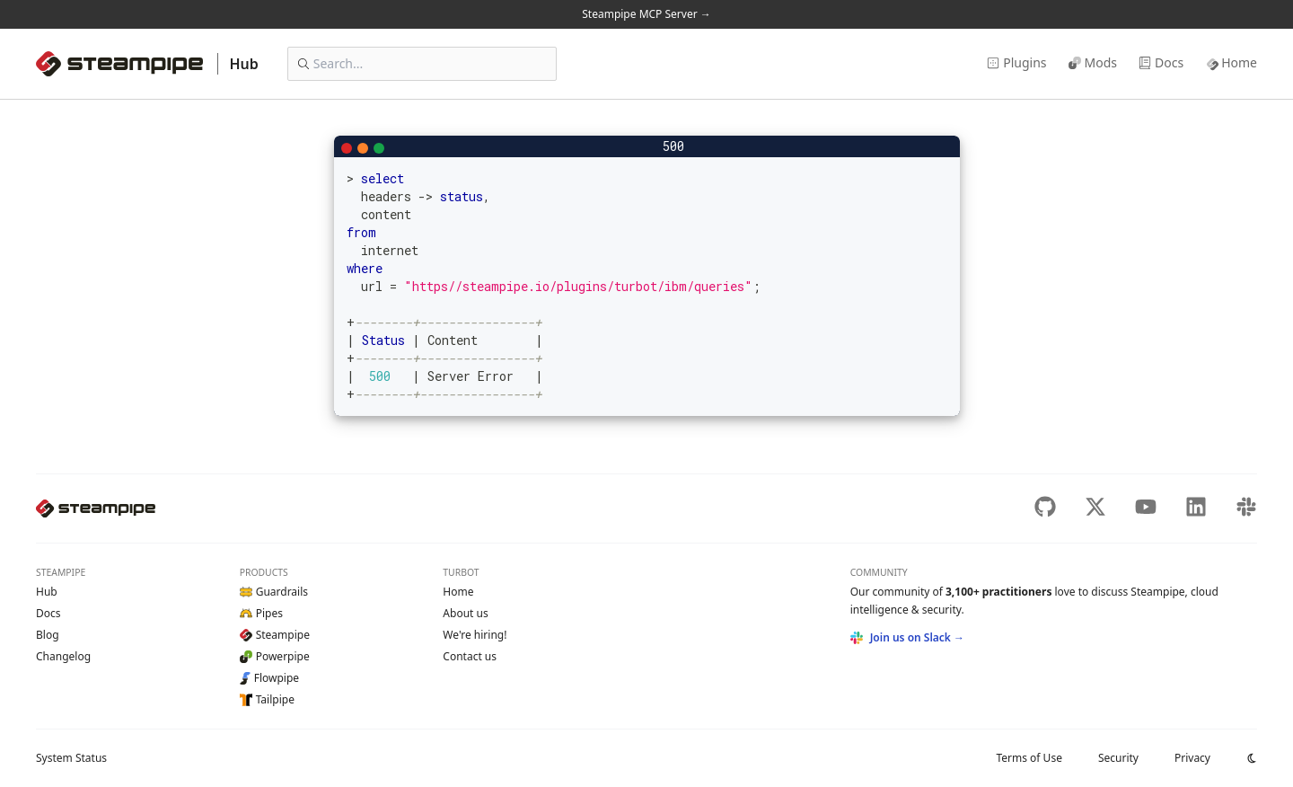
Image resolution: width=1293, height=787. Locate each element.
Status (71, 757)
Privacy (1192, 757)
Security (1118, 757)
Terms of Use (1028, 757)
